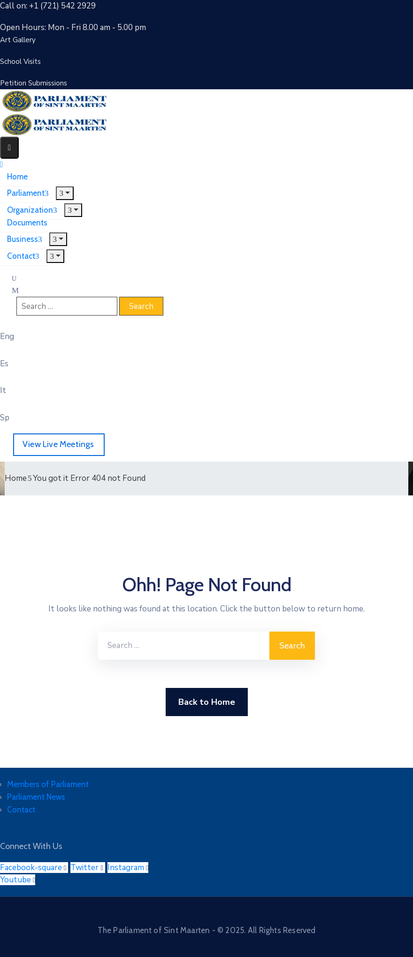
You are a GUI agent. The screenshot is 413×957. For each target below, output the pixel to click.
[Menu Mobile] (9, 148)
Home (17, 176)
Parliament (28, 193)
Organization (32, 210)
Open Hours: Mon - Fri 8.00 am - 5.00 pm (73, 27)
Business (24, 239)
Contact (23, 256)
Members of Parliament (48, 784)
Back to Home (206, 702)
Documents (27, 222)
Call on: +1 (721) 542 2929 (48, 5)
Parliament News (36, 797)
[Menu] (65, 193)
